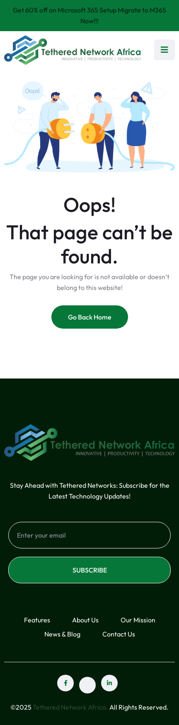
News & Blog (62, 634)
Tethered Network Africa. (70, 707)
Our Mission (138, 620)
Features (37, 620)
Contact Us (118, 634)
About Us (85, 620)
